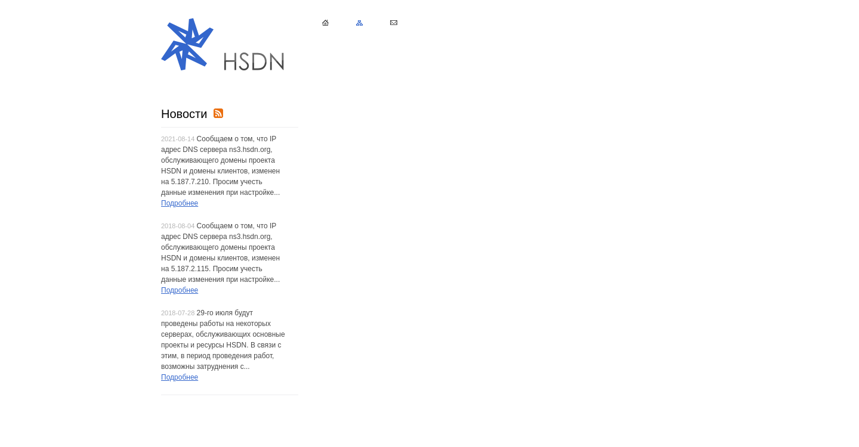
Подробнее (179, 203)
